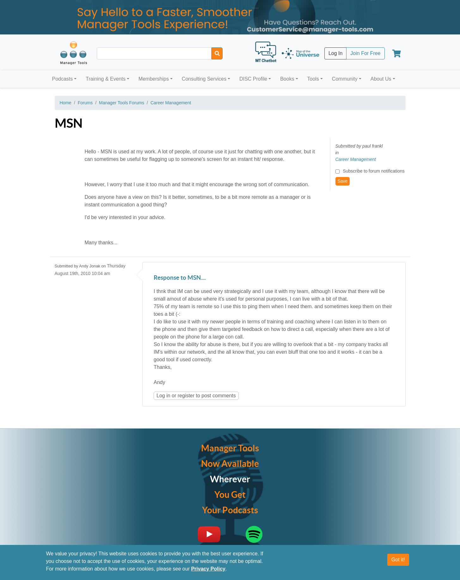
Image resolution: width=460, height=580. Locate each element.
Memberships (153, 79)
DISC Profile (253, 79)
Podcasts (62, 79)
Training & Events (106, 79)
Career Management (170, 102)
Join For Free (365, 53)
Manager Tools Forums (121, 102)
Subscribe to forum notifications (373, 171)
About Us (381, 79)
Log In (335, 53)
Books (287, 79)
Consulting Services (204, 79)
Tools (313, 79)
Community (345, 79)
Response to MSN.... (180, 278)
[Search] (217, 53)
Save (343, 181)
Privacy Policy (208, 568)
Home (65, 102)
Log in (163, 395)
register (186, 395)
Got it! (398, 559)
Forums (85, 102)
